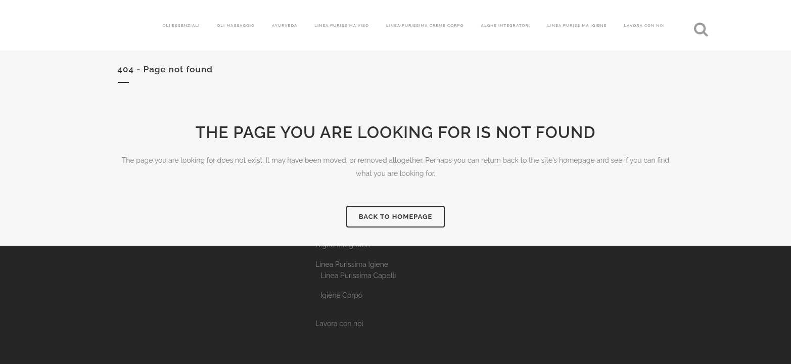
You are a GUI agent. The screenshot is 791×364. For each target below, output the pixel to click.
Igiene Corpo (341, 295)
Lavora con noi (339, 324)
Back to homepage (396, 216)
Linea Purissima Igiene (351, 264)
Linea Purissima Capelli (358, 275)
